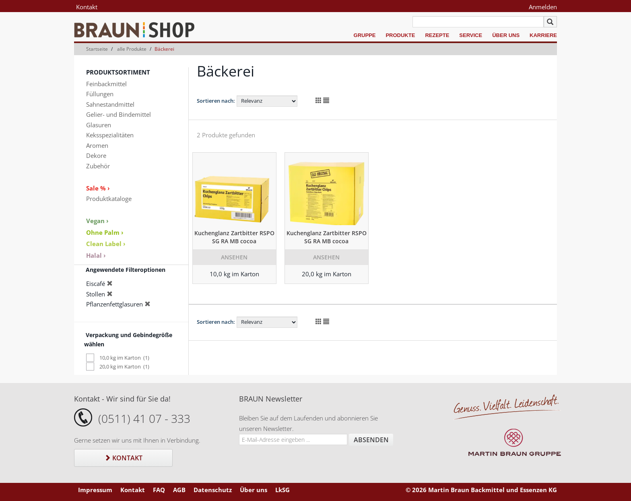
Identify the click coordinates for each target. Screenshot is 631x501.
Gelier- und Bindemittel (118, 114)
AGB (179, 490)
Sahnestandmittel (110, 104)
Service (470, 35)
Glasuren (98, 125)
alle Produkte (131, 49)
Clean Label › (106, 244)
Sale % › (98, 188)
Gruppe (365, 35)
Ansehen (234, 257)
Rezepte (437, 35)
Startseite (97, 49)
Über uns (506, 35)
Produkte (400, 35)
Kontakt (86, 7)
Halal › (96, 255)
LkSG (282, 490)
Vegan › (97, 221)
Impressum (95, 490)
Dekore (96, 155)
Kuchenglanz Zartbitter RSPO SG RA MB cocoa (234, 237)
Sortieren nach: (216, 100)
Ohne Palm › (105, 232)
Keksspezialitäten (110, 135)
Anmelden (543, 7)
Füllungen (99, 94)
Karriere (543, 35)
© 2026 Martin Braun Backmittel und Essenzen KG (481, 490)
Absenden (371, 439)
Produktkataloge (109, 199)
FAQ (159, 490)
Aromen (97, 145)
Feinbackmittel (106, 84)
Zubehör (98, 166)
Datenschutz (213, 490)
